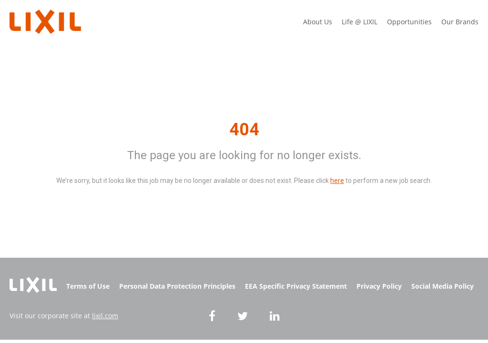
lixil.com (105, 315)
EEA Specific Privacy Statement (296, 286)
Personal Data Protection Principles (177, 286)
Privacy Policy (379, 286)
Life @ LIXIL (359, 21)
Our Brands (459, 21)
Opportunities (409, 21)
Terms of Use (88, 286)
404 (244, 130)
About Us (317, 21)
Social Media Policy (442, 286)
